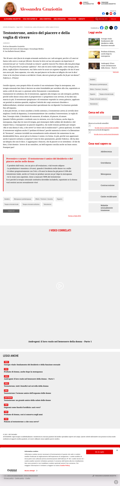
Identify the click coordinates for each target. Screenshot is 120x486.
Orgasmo (59, 199)
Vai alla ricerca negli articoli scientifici (107, 128)
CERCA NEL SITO (101, 19)
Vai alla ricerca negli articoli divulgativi (106, 134)
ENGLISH (113, 19)
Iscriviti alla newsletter (88, 3)
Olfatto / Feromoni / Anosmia (44, 199)
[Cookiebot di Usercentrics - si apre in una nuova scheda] (12, 482)
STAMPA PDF (11, 211)
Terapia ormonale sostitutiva (31, 204)
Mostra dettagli (30, 482)
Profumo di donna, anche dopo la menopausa (108, 53)
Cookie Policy (65, 477)
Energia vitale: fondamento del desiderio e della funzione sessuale (108, 42)
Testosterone (47, 204)
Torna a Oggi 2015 (74, 216)
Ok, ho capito (99, 463)
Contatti (81, 19)
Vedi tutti (116, 72)
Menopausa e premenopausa (22, 199)
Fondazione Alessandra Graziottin (108, 3)
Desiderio (7, 199)
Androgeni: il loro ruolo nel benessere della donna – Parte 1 (109, 65)
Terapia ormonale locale (11, 204)
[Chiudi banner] (117, 462)
